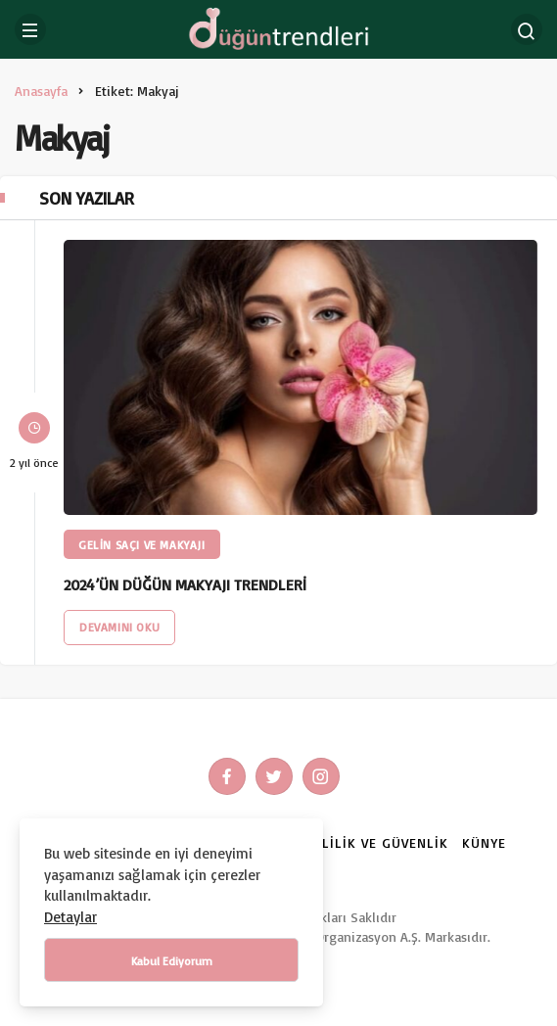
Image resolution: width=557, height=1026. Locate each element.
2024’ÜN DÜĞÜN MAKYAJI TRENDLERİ (185, 584)
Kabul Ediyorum (171, 961)
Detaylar (70, 917)
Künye (484, 842)
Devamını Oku (119, 627)
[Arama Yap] (526, 29)
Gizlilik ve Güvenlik (374, 842)
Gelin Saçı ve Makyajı (142, 544)
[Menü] (30, 29)
